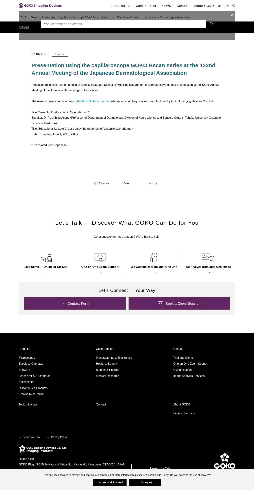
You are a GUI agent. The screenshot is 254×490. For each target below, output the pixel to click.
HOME (22, 17)
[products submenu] (128, 6)
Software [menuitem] (24, 379)
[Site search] (233, 5)
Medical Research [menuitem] (107, 385)
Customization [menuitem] (182, 379)
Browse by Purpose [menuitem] (31, 404)
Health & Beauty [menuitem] (106, 373)
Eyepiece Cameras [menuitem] (31, 373)
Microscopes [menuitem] (27, 367)
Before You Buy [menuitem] (31, 447)
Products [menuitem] (24, 358)
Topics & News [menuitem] (28, 414)
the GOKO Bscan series (93, 111)
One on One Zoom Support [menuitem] (190, 373)
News (34, 17)
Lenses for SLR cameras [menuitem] (35, 385)
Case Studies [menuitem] (104, 358)
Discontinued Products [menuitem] (33, 398)
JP (219, 5)
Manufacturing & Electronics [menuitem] (114, 367)
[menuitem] (46, 270)
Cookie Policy (161, 475)
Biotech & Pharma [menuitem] (107, 379)
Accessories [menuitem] (26, 391)
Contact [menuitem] (178, 358)
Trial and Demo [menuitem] (183, 367)
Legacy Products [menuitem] (184, 423)
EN (227, 5)
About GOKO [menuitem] (181, 414)
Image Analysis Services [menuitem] (189, 385)
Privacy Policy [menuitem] (59, 447)
